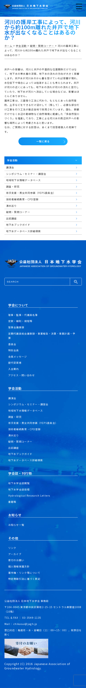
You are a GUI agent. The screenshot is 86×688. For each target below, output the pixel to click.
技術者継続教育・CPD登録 (24, 429)
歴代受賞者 (15, 362)
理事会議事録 (16, 327)
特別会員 (13, 350)
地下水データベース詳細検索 (25, 460)
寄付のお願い (16, 560)
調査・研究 (15, 417)
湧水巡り (13, 435)
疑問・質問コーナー (20, 441)
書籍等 (12, 502)
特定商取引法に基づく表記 (24, 579)
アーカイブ (14, 554)
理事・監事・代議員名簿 (23, 315)
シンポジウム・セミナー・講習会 (28, 404)
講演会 (12, 398)
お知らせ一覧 (16, 525)
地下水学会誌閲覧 (19, 483)
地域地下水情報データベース (25, 410)
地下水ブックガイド (20, 454)
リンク (12, 548)
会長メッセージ (17, 356)
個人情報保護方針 (19, 566)
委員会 (12, 344)
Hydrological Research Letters (29, 495)
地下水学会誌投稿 (19, 489)
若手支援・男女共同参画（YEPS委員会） (33, 423)
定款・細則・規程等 (20, 321)
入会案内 (13, 369)
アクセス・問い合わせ (21, 375)
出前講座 (13, 448)
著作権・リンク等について (24, 572)
